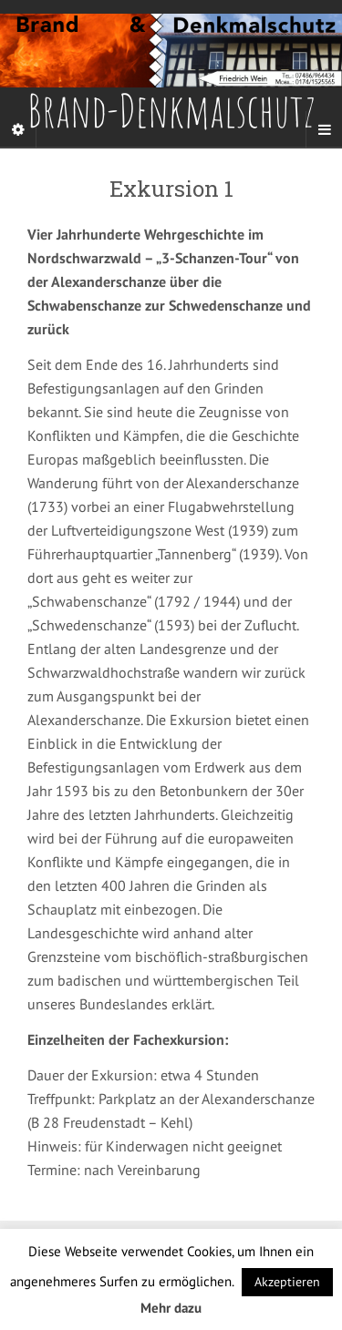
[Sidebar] (18, 129)
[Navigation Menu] (324, 129)
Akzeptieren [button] (287, 1282)
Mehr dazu (171, 1307)
